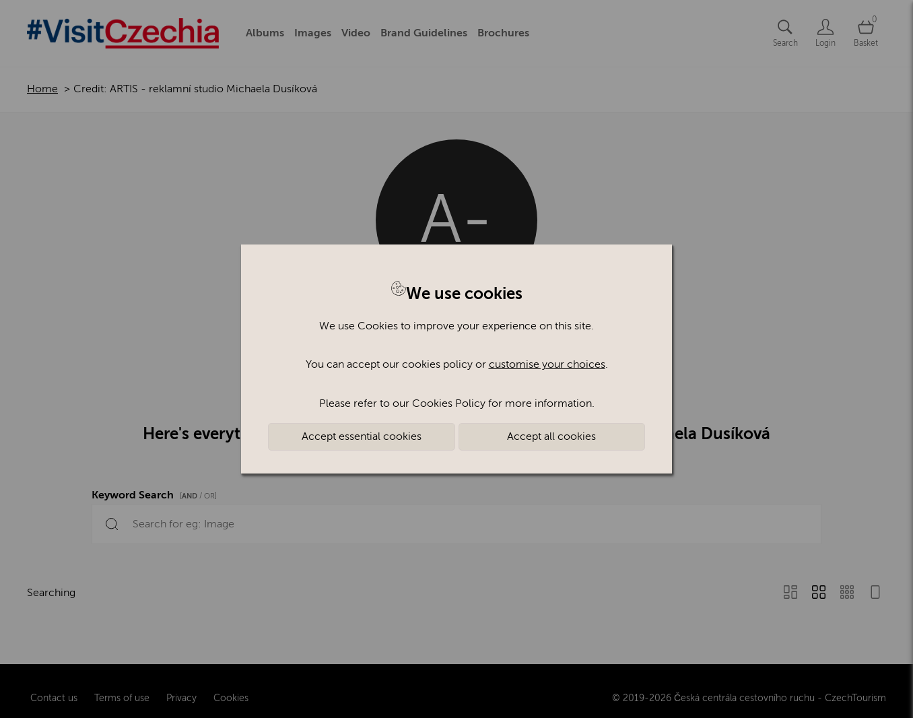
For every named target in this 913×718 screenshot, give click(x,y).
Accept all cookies (551, 436)
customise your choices (547, 364)
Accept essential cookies (361, 436)
